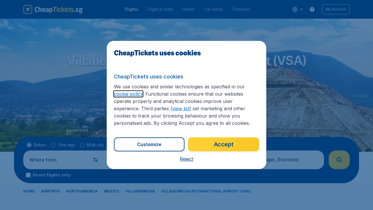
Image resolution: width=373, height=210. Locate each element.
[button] (186, 159)
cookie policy (128, 94)
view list (180, 108)
